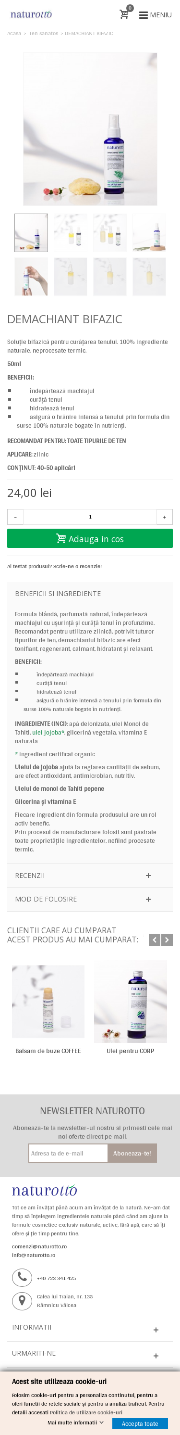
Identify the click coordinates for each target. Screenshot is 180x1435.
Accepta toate (140, 1423)
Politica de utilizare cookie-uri (86, 1412)
